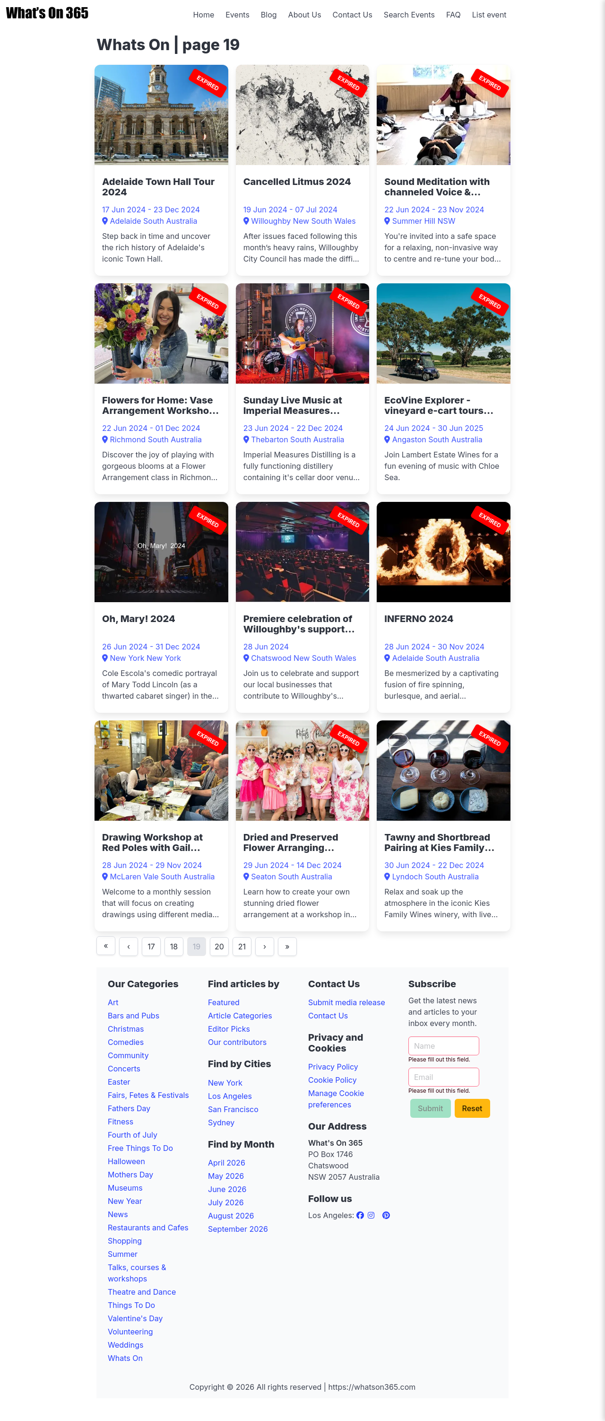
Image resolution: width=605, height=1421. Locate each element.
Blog (269, 14)
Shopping (125, 1241)
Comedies (126, 1042)
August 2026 (231, 1215)
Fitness (120, 1121)
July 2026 (226, 1202)
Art (113, 1002)
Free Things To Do (140, 1148)
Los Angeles (230, 1096)
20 (219, 946)
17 (151, 946)
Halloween (126, 1161)
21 (242, 946)
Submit (430, 1108)
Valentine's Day (135, 1318)
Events (237, 14)
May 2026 (226, 1176)
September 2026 (238, 1229)
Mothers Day (130, 1174)
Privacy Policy (333, 1066)
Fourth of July (132, 1135)
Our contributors (237, 1042)
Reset (472, 1108)
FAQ (453, 14)
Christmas (126, 1029)
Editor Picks (229, 1029)
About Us (304, 14)
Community (128, 1055)
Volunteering (130, 1331)
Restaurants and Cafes (148, 1227)
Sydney (221, 1122)
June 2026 (227, 1189)
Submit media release (346, 1002)
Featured (224, 1002)
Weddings (125, 1345)
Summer (123, 1254)
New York (225, 1083)
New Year (125, 1201)
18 (174, 946)
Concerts (124, 1068)
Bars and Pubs (133, 1015)
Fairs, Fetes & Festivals (148, 1095)
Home (203, 14)
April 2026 (226, 1162)
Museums (125, 1188)
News (118, 1214)
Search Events (409, 14)
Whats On (125, 1358)
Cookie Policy (332, 1080)
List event (489, 14)
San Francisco (233, 1109)
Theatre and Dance (142, 1292)
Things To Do (131, 1305)
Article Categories (240, 1015)
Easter (119, 1082)
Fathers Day (129, 1108)
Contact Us (352, 14)
